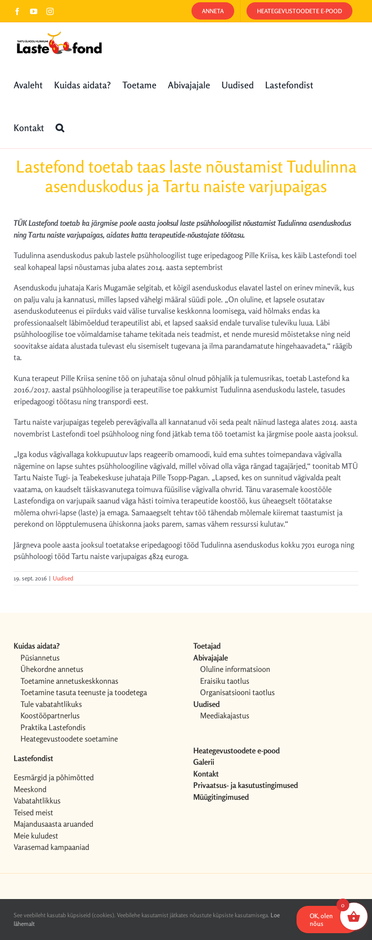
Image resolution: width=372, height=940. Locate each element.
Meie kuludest (36, 835)
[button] (59, 127)
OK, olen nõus (321, 919)
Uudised (63, 578)
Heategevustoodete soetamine (69, 738)
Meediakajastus (224, 715)
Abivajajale (210, 657)
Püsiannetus (40, 657)
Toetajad (207, 645)
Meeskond (30, 789)
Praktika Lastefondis (52, 727)
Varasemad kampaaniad (51, 847)
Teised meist (33, 812)
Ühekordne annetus (51, 669)
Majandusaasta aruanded (53, 823)
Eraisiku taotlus (224, 681)
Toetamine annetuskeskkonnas (69, 681)
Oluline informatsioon (235, 669)
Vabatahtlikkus (37, 800)
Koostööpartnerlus (50, 715)
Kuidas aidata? (37, 645)
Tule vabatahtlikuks (51, 704)
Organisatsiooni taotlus (237, 692)
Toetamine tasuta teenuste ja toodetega (83, 692)
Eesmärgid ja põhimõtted (54, 777)
